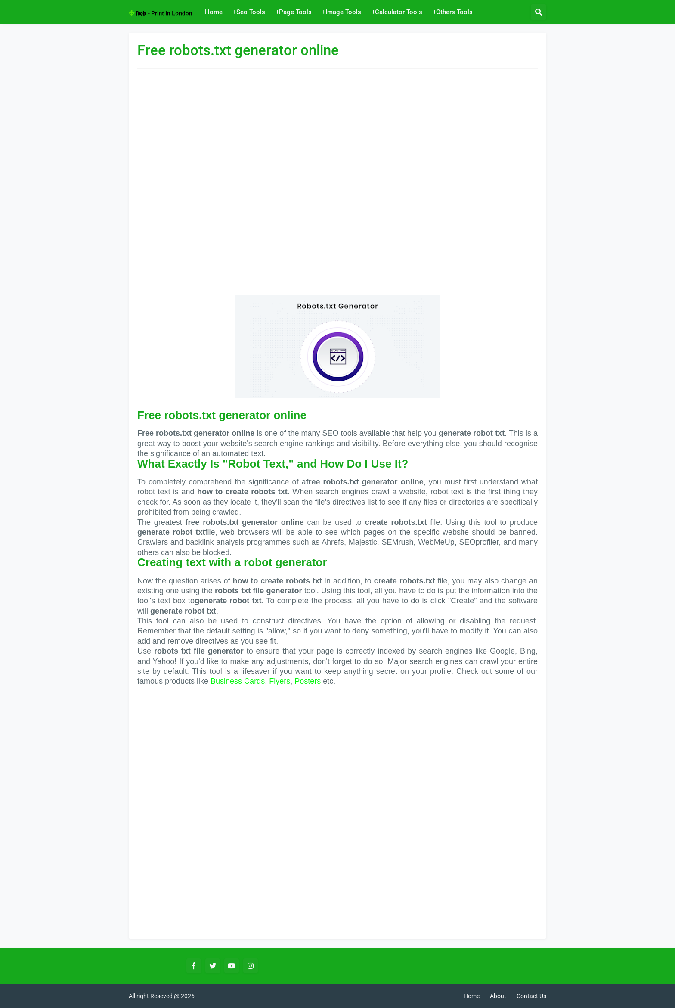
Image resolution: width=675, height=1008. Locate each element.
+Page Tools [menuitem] (294, 12)
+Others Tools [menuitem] (453, 12)
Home (472, 995)
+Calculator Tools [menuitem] (397, 12)
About (498, 995)
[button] (538, 12)
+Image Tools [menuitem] (341, 12)
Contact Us (531, 995)
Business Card (236, 681)
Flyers (279, 681)
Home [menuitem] (214, 12)
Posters (307, 681)
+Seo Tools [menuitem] (249, 12)
